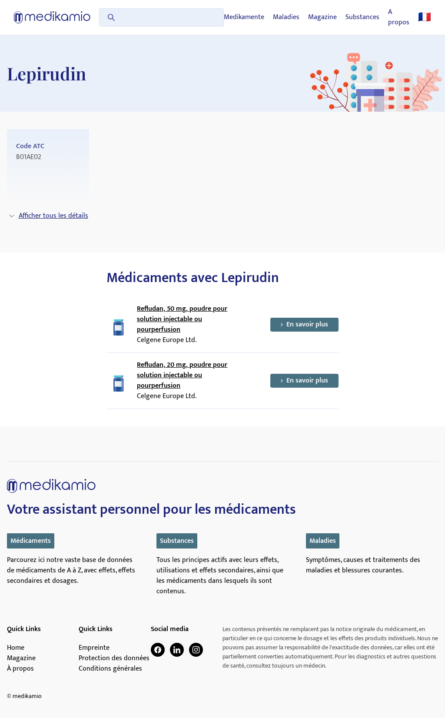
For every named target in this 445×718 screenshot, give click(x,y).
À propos (20, 669)
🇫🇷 (424, 17)
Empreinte (94, 648)
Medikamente (244, 17)
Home (15, 648)
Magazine (322, 17)
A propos (398, 17)
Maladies (286, 17)
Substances (362, 17)
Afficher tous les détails (48, 216)
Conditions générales (110, 669)
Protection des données (114, 658)
